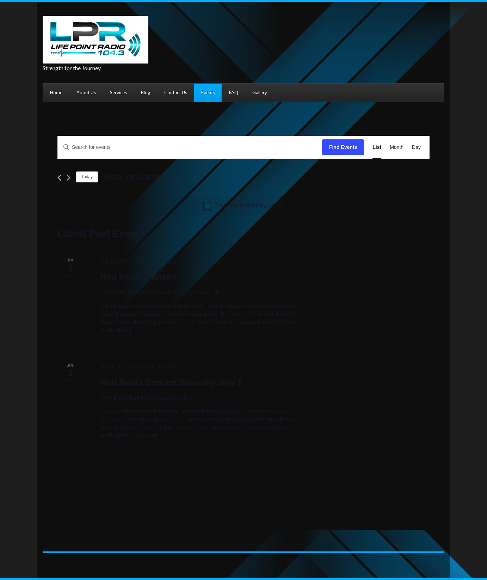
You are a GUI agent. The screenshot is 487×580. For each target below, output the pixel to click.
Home (56, 92)
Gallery (259, 92)
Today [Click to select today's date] (87, 176)
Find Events (343, 147)
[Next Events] (68, 177)
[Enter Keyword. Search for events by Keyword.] (190, 147)
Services (118, 92)
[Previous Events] (59, 177)
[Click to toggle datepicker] (137, 177)
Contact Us (175, 92)
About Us (86, 92)
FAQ (233, 92)
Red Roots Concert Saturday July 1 (171, 382)
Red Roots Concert (139, 277)
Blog (145, 92)
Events (208, 92)
